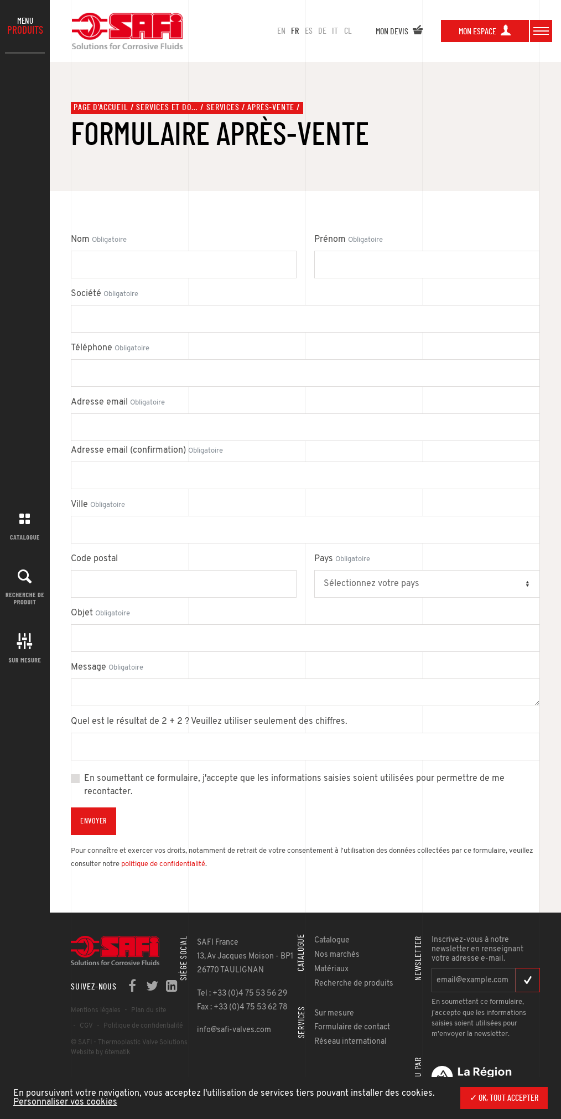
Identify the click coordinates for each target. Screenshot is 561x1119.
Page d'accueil (101, 107)
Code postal (94, 559)
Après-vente (270, 107)
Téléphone (110, 348)
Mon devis (399, 31)
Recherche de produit (25, 597)
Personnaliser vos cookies (65, 1102)
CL (348, 31)
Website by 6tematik (100, 1052)
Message (107, 667)
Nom (99, 239)
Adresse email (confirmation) (147, 450)
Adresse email (118, 402)
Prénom (348, 239)
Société (104, 293)
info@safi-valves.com (234, 1030)
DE (322, 31)
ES (309, 31)
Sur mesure (25, 660)
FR (295, 31)
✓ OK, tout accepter (504, 1098)
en (281, 31)
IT (335, 31)
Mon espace (485, 31)
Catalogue (25, 537)
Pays (342, 559)
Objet (100, 613)
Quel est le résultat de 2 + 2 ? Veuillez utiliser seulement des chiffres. (209, 721)
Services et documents (167, 107)
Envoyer (93, 821)
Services (222, 107)
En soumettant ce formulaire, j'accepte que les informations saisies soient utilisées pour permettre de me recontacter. (294, 785)
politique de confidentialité (163, 864)
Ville (98, 504)
